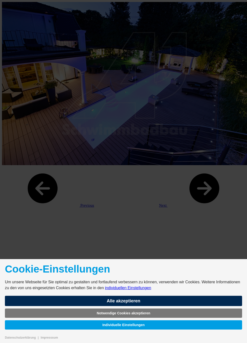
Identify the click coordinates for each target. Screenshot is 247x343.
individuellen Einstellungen (128, 288)
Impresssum (49, 337)
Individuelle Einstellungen (123, 325)
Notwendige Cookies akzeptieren (123, 313)
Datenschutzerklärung (20, 337)
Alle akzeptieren (123, 300)
